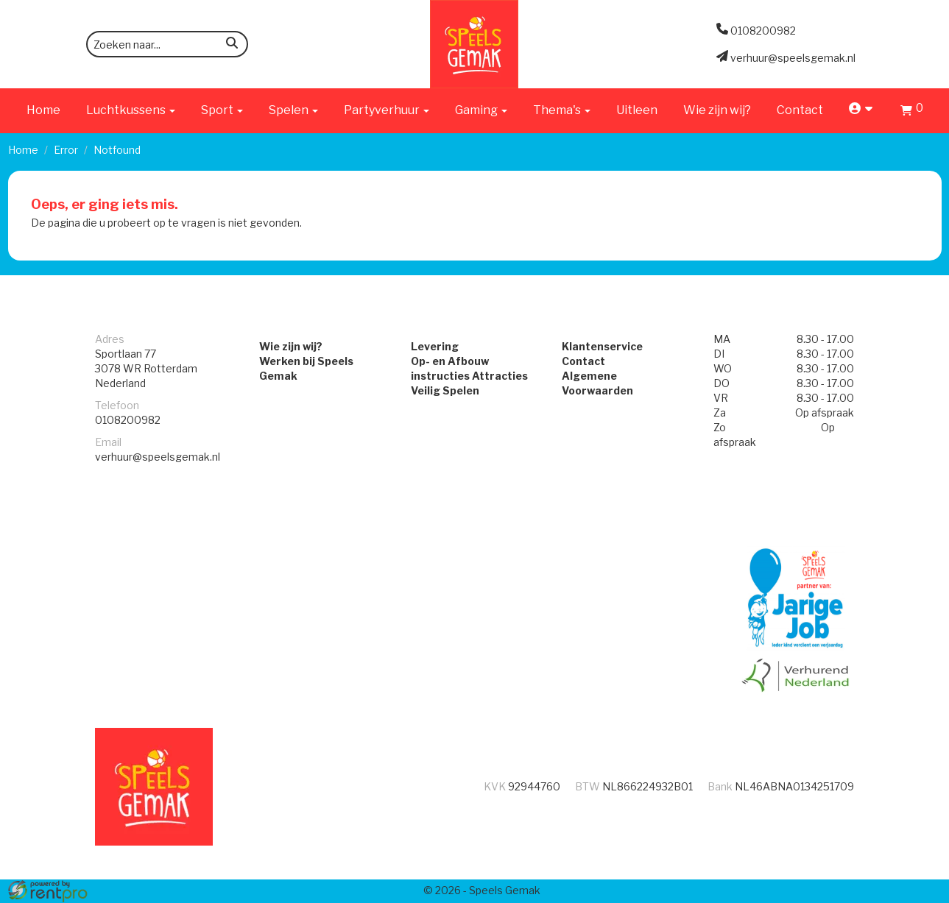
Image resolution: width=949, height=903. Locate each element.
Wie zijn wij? (717, 110)
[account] (862, 110)
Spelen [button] (293, 110)
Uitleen (636, 110)
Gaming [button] (481, 110)
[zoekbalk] (167, 44)
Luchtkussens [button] (130, 110)
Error (66, 150)
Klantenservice (605, 347)
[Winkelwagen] (912, 112)
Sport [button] (222, 110)
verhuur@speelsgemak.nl (157, 458)
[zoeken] (232, 45)
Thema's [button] (561, 110)
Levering (432, 347)
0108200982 (127, 421)
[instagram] (927, 890)
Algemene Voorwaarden (629, 377)
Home (43, 110)
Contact (800, 110)
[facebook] (901, 890)
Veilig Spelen (442, 392)
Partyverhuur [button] (386, 110)
